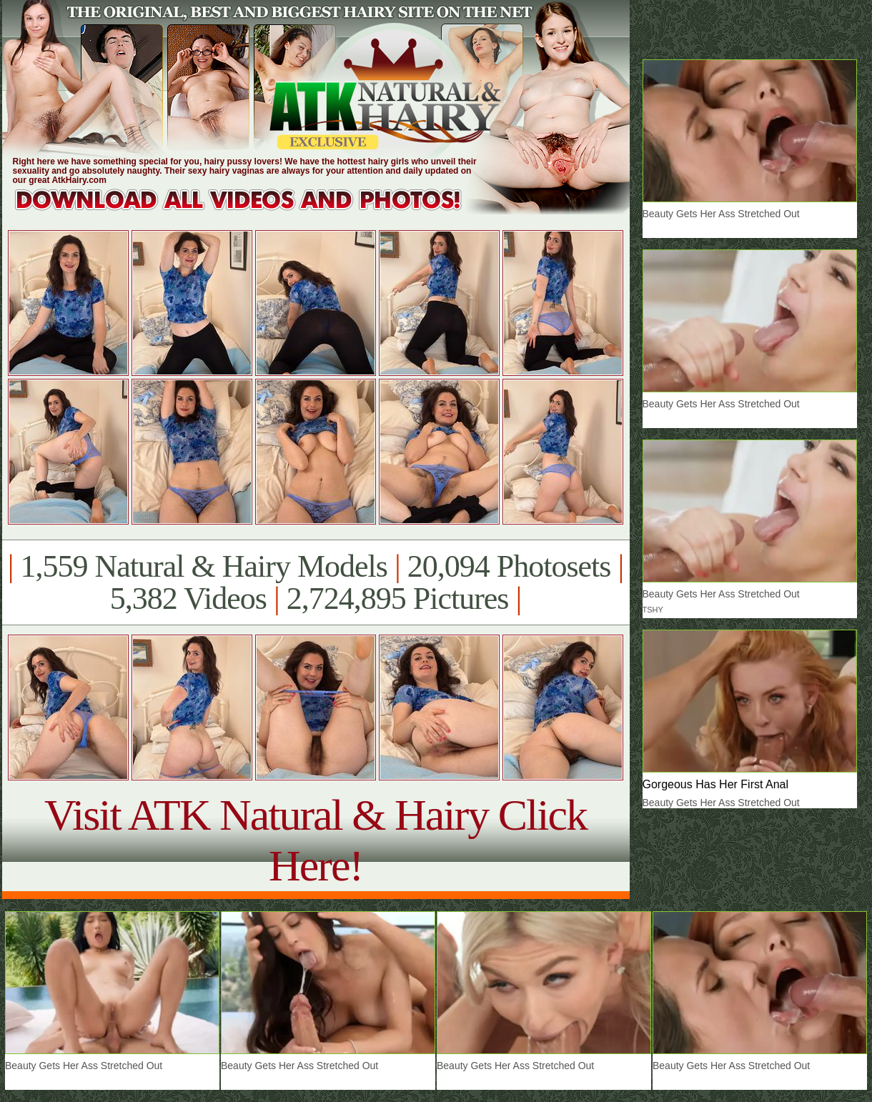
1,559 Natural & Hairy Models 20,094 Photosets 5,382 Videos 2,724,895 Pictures (315, 582)
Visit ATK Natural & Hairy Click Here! (315, 840)
